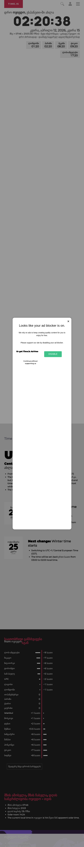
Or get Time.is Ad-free (27, 351)
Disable (52, 354)
